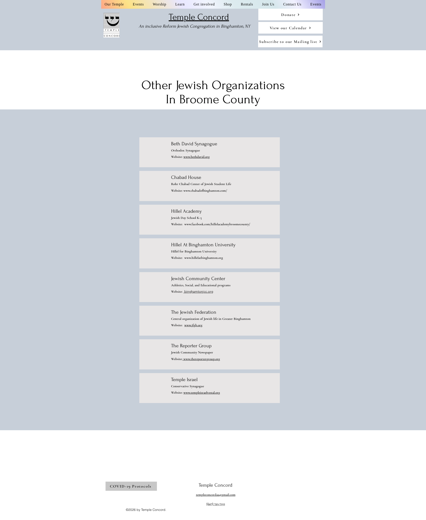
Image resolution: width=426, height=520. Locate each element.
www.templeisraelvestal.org (201, 392)
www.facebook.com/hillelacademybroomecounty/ (217, 224)
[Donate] (290, 14)
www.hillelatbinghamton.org (203, 258)
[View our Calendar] (290, 28)
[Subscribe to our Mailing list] (290, 41)
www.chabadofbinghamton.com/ (205, 190)
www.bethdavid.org (196, 157)
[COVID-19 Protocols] (131, 486)
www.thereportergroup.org (201, 359)
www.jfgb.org (193, 325)
